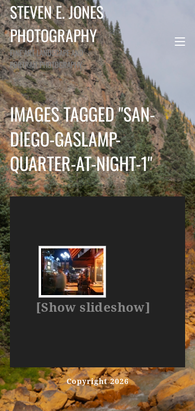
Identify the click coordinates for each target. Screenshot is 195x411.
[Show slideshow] (93, 307)
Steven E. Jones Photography (61, 35)
